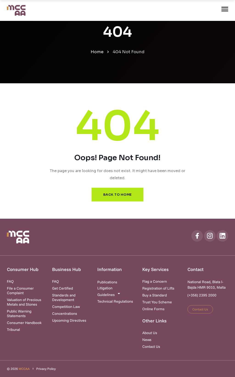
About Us (149, 332)
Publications (107, 282)
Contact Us (151, 346)
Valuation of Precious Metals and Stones (24, 302)
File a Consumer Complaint (20, 290)
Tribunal (13, 329)
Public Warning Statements (19, 313)
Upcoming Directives (69, 320)
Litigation (104, 288)
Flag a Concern (154, 281)
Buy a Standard (154, 295)
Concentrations (64, 313)
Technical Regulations (115, 301)
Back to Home (117, 195)
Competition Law (66, 306)
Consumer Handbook (24, 322)
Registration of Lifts (158, 288)
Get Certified (62, 288)
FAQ (10, 281)
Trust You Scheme (157, 302)
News (146, 339)
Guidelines (109, 294)
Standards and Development (64, 297)
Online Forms (153, 309)
